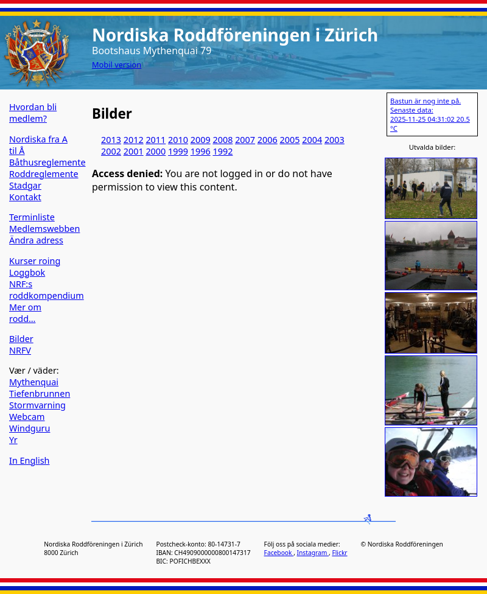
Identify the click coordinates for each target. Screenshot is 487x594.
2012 (134, 139)
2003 (334, 139)
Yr (13, 440)
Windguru (29, 428)
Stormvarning (37, 405)
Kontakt (25, 197)
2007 (245, 139)
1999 (178, 151)
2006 (268, 139)
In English (29, 460)
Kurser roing (34, 261)
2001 (134, 151)
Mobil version (116, 64)
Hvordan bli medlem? (33, 112)
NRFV (20, 350)
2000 (155, 151)
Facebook (279, 552)
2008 (222, 139)
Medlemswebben (44, 228)
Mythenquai (33, 382)
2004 (312, 139)
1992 (222, 151)
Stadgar (25, 185)
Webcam (27, 416)
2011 (155, 139)
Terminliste (32, 217)
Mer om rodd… (25, 312)
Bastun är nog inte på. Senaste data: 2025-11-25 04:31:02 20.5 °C (430, 114)
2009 (201, 139)
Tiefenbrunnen (39, 393)
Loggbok (27, 272)
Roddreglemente (44, 174)
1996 (201, 151)
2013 (111, 139)
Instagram (313, 552)
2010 (178, 139)
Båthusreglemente (47, 162)
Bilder (21, 338)
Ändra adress (36, 240)
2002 (111, 151)
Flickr (339, 552)
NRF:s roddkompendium (46, 289)
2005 (290, 139)
